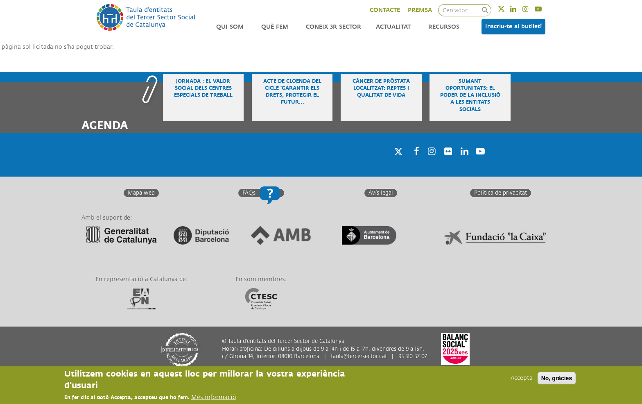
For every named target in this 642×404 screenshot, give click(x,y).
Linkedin (518, 9)
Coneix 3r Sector (333, 26)
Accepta (522, 378)
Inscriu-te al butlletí (513, 26)
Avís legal (380, 193)
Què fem (274, 26)
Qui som (230, 26)
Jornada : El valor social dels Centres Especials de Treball (203, 88)
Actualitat (393, 26)
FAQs (248, 193)
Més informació (213, 398)
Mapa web (141, 193)
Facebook (414, 162)
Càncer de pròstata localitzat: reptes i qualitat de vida (381, 88)
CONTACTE (385, 10)
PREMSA (420, 10)
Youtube (543, 9)
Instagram (531, 9)
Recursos (443, 26)
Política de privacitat (500, 193)
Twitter (507, 9)
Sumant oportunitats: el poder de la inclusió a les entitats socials (470, 95)
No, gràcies (556, 378)
